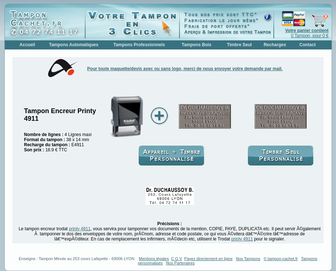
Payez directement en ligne (208, 258)
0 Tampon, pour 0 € (306, 33)
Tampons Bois (197, 44)
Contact (308, 44)
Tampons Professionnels (139, 44)
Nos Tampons (248, 258)
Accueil (27, 44)
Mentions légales (154, 258)
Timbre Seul (239, 44)
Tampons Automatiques (73, 44)
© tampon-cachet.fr (281, 258)
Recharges (275, 44)
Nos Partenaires (180, 263)
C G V (176, 258)
